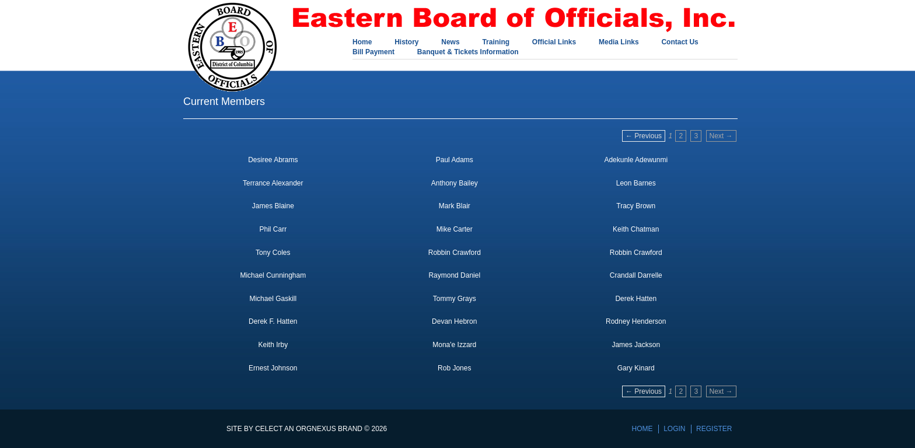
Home (362, 42)
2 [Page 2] (681, 136)
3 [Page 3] (696, 136)
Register (714, 429)
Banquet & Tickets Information (468, 52)
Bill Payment (373, 52)
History (406, 42)
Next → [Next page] (721, 136)
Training (495, 42)
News (450, 42)
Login (674, 429)
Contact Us (679, 42)
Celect (268, 429)
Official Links (554, 42)
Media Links (619, 42)
